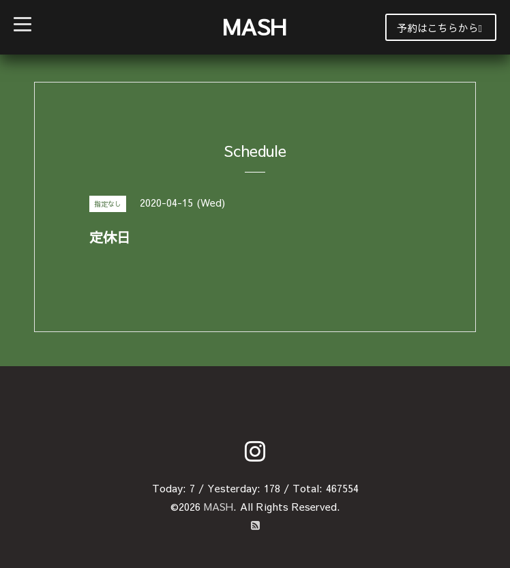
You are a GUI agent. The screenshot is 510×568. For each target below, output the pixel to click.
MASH (254, 26)
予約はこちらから (439, 27)
